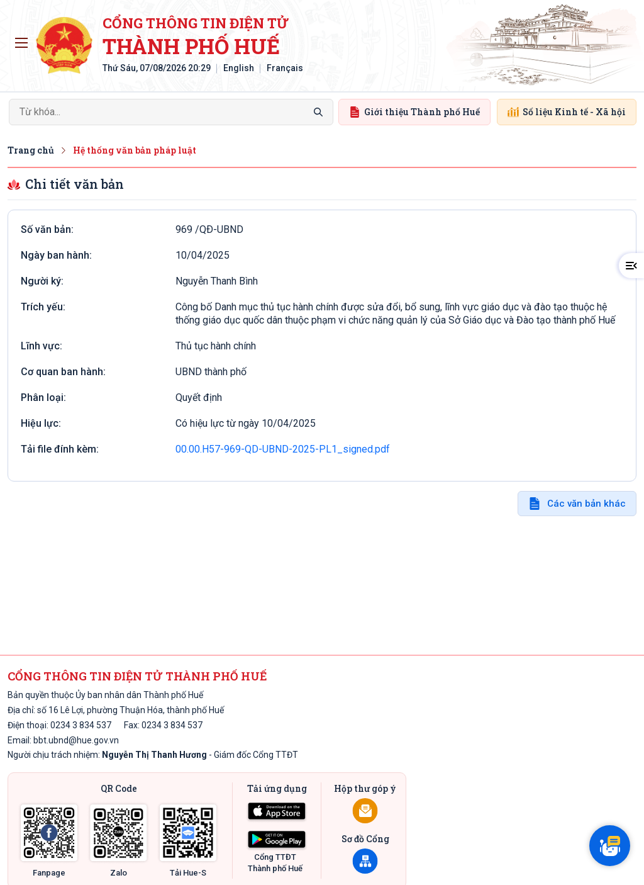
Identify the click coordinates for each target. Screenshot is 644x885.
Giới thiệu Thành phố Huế (414, 112)
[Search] (171, 112)
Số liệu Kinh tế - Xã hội (567, 112)
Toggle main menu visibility (23, 40)
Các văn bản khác (586, 503)
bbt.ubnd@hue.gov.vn (76, 740)
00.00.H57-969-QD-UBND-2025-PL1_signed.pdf (282, 449)
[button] (631, 265)
